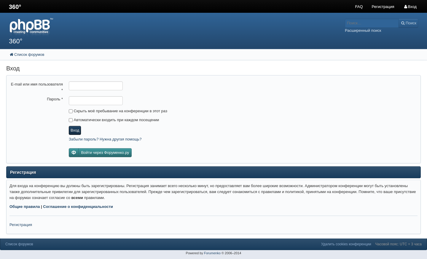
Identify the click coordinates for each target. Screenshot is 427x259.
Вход (75, 130)
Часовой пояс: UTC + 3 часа (398, 244)
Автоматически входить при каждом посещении (114, 120)
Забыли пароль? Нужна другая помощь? (105, 139)
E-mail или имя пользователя (37, 87)
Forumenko (212, 253)
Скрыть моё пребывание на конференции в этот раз (118, 111)
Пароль (55, 99)
